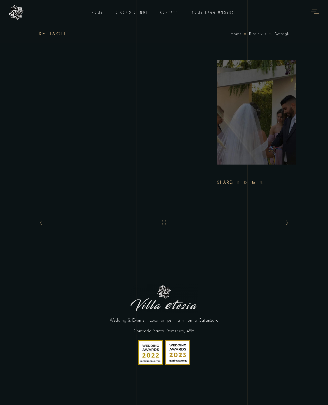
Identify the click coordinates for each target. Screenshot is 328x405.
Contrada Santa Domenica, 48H (164, 331)
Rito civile (258, 34)
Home (236, 34)
